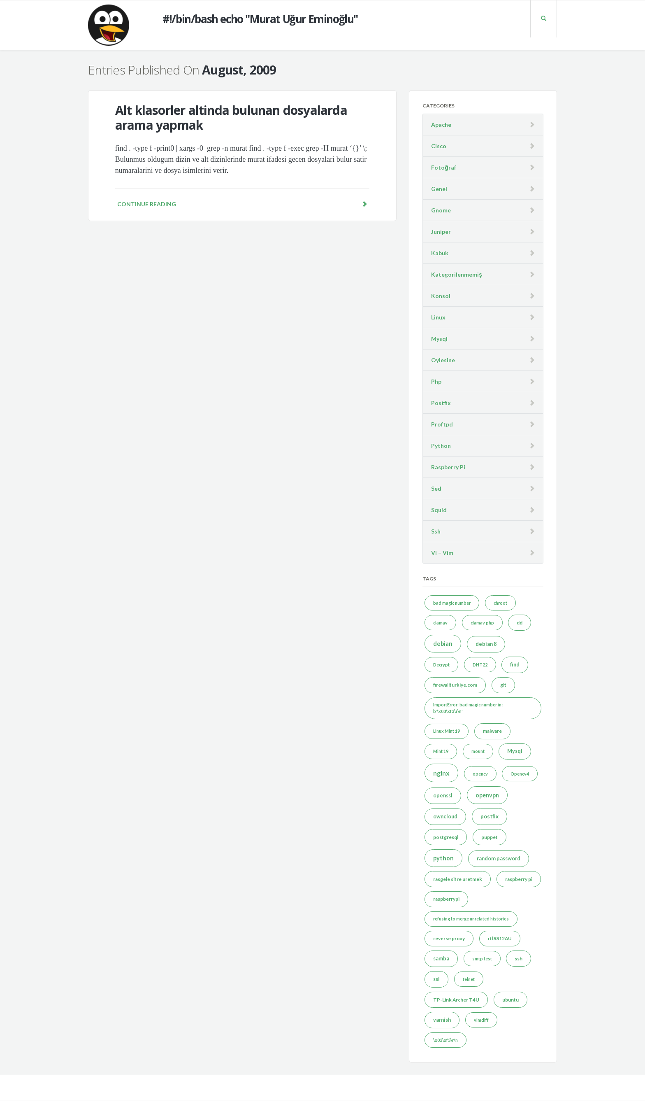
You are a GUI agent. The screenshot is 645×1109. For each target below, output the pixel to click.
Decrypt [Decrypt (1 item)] (441, 664)
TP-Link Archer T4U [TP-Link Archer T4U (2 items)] (456, 1000)
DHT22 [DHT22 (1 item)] (480, 664)
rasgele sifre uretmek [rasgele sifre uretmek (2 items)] (457, 879)
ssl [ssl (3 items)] (436, 979)
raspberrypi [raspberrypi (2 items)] (446, 899)
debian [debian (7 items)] (442, 643)
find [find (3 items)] (515, 665)
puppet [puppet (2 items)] (489, 837)
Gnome (441, 210)
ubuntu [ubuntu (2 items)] (510, 1000)
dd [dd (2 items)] (519, 623)
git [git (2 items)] (503, 685)
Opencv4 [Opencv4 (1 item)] (519, 773)
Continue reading (242, 204)
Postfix (441, 402)
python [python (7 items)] (443, 858)
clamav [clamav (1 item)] (440, 622)
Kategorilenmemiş (456, 274)
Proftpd (442, 424)
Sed (436, 488)
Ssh (436, 531)
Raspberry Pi (448, 467)
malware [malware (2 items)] (492, 731)
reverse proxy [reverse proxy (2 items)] (449, 938)
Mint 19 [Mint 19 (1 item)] (440, 751)
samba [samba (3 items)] (441, 958)
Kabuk (439, 252)
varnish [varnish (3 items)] (442, 1020)
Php (436, 381)
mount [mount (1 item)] (478, 751)
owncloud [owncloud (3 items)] (445, 816)
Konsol (440, 295)
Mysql (439, 338)
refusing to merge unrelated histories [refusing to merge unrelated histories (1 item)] (471, 918)
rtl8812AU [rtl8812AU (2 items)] (500, 938)
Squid (439, 509)
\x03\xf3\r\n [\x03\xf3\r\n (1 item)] (445, 1040)
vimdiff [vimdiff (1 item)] (481, 1020)
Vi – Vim (442, 552)
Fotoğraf (443, 167)
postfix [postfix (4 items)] (489, 816)
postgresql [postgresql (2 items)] (445, 837)
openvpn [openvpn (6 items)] (487, 795)
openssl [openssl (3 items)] (442, 795)
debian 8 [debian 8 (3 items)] (486, 644)
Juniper (441, 231)
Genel (439, 188)
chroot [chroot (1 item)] (500, 603)
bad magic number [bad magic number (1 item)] (452, 603)
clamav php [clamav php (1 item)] (482, 622)
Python (441, 445)
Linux (438, 317)
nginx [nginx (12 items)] (441, 773)
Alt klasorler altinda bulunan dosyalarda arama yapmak (231, 117)
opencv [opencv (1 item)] (480, 773)
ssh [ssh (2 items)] (518, 958)
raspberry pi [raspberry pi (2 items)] (518, 879)
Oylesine (443, 359)
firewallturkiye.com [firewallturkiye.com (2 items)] (455, 685)
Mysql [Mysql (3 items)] (514, 751)
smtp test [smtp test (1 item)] (482, 958)
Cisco (438, 145)
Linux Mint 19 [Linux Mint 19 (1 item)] (446, 731)
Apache (441, 124)
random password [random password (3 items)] (498, 858)
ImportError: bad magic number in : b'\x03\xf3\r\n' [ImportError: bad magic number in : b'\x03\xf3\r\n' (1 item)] (468, 708)
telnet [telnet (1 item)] (469, 979)
